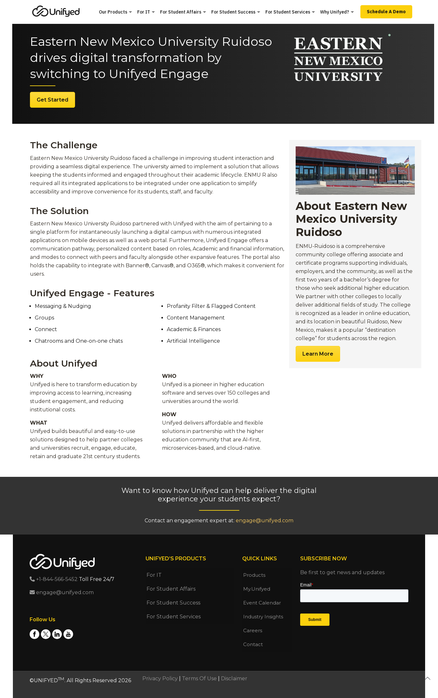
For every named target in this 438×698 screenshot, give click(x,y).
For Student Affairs (171, 589)
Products (254, 575)
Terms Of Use (199, 678)
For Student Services (174, 617)
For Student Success (173, 603)
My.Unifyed (256, 589)
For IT (154, 575)
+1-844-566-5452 (54, 579)
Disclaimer (234, 678)
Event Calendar (262, 603)
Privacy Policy (160, 678)
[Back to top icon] (427, 678)
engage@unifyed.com (264, 520)
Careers (252, 630)
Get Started (52, 100)
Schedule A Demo (386, 12)
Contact (253, 644)
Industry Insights (263, 617)
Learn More (317, 354)
